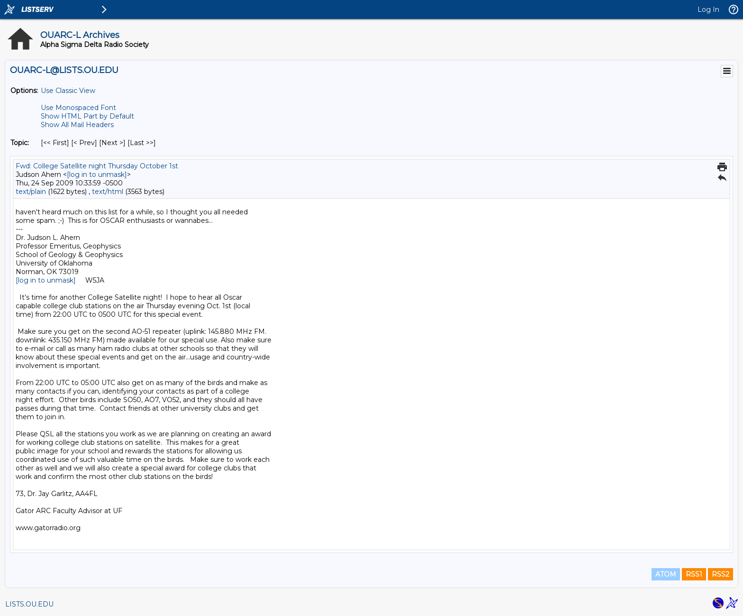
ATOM (665, 574)
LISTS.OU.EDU (29, 604)
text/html (107, 191)
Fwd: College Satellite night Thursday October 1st (97, 166)
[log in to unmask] (97, 174)
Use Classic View (68, 90)
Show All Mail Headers (77, 124)
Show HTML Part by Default (87, 116)
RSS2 (720, 574)
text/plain (31, 191)
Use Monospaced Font (78, 107)
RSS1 (694, 574)
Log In (708, 9)
